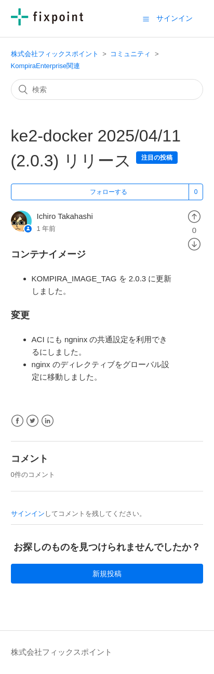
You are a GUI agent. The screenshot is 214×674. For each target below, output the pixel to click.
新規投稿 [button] (107, 573)
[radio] (194, 216)
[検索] (107, 89)
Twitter (32, 420)
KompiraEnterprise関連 (46, 66)
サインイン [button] (174, 18)
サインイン (28, 513)
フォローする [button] (108, 192)
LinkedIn (47, 420)
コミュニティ (130, 54)
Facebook (17, 420)
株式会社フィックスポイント (55, 54)
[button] (146, 18)
